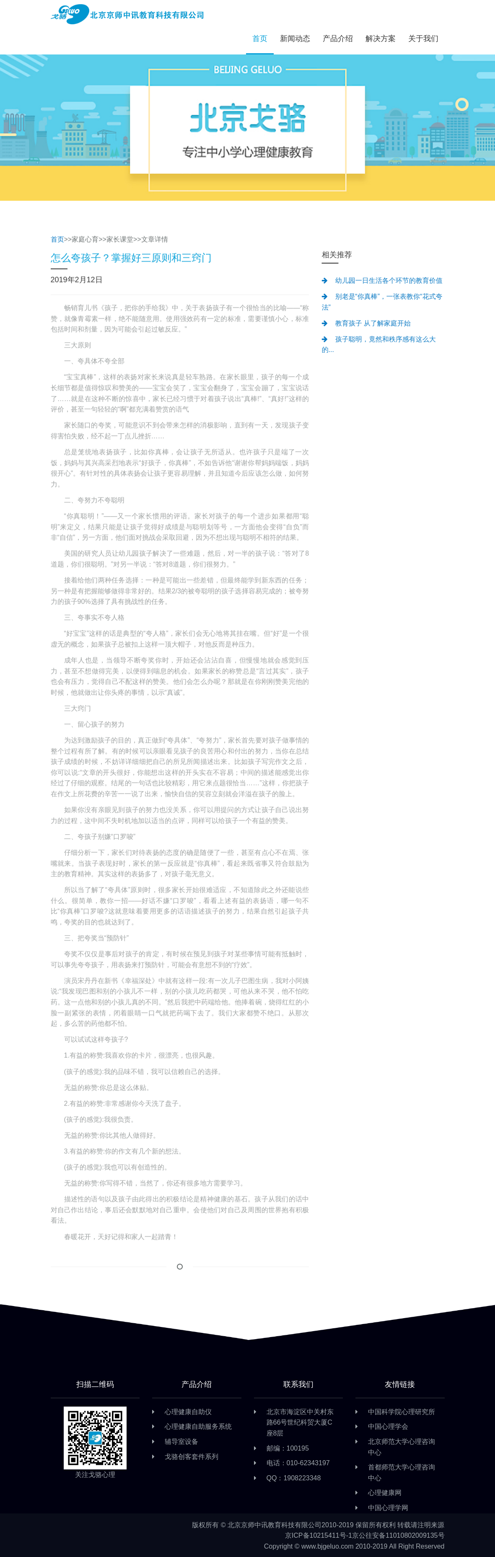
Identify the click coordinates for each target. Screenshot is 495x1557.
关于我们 (423, 38)
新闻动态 (295, 38)
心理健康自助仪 (188, 1411)
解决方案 (380, 38)
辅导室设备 (181, 1441)
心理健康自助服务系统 (198, 1426)
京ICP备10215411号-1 (318, 1535)
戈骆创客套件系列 (191, 1456)
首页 (259, 38)
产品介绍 (338, 38)
